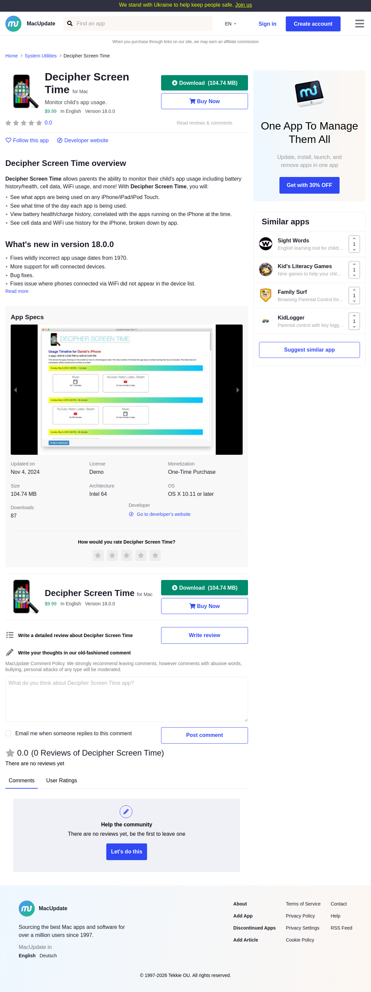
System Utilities (41, 56)
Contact (339, 904)
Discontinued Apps (254, 928)
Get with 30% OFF (309, 185)
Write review (204, 635)
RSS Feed (341, 928)
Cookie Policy (300, 940)
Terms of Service (303, 904)
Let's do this (126, 851)
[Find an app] (69, 23)
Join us (243, 4)
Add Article (245, 940)
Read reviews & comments (205, 123)
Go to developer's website (160, 514)
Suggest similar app (309, 349)
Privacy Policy (300, 916)
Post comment (204, 735)
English (27, 955)
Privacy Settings (302, 928)
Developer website (83, 140)
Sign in (267, 23)
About (240, 904)
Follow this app (27, 140)
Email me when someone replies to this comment (73, 733)
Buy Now (204, 101)
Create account (313, 23)
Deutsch (48, 955)
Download (204, 82)
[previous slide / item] (15, 390)
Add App (243, 916)
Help (335, 916)
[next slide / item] (238, 390)
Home (11, 56)
